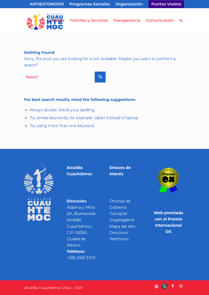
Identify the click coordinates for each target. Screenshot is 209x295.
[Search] (181, 20)
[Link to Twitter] (165, 287)
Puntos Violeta (166, 4)
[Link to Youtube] (156, 287)
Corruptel (118, 213)
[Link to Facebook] (173, 287)
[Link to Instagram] (181, 287)
